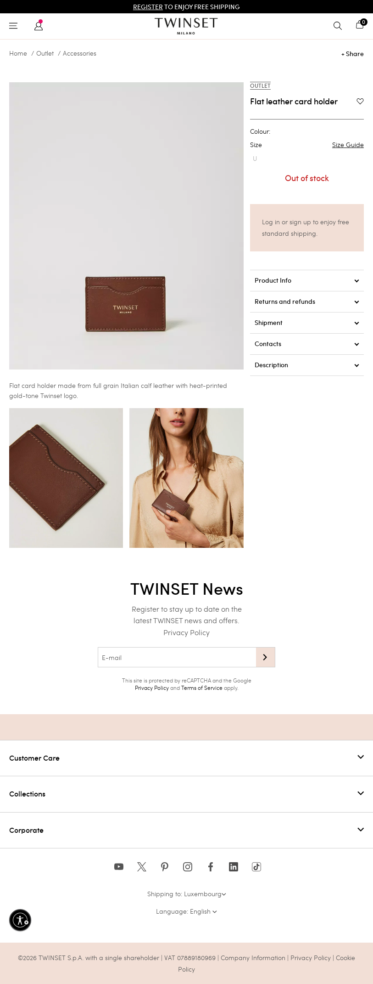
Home (18, 53)
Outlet (45, 53)
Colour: (260, 131)
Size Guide (348, 145)
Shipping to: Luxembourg (186, 893)
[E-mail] (177, 657)
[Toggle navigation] (15, 26)
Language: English (186, 911)
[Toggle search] (340, 26)
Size (307, 145)
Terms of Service (202, 687)
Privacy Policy (186, 632)
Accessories (79, 53)
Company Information (253, 957)
